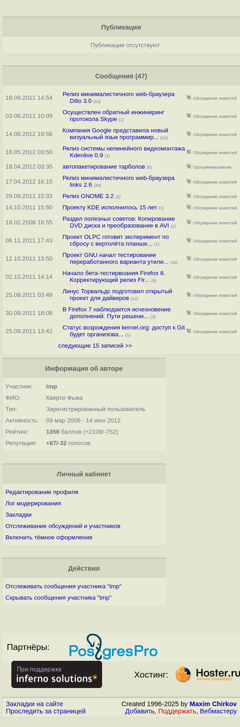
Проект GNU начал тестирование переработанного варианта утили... (116, 258)
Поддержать (177, 711)
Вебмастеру (218, 711)
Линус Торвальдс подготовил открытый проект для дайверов (117, 294)
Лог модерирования (33, 503)
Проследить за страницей (46, 711)
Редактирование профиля (41, 492)
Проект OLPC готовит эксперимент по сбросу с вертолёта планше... (116, 240)
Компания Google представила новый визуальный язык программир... (115, 134)
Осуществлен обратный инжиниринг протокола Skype (114, 115)
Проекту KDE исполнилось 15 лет (110, 207)
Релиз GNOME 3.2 (88, 196)
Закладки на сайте (34, 704)
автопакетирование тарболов (104, 166)
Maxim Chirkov (213, 704)
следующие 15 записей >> (95, 345)
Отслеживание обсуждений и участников (62, 526)
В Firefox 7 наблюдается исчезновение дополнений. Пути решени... (117, 313)
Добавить (140, 711)
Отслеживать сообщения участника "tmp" (63, 586)
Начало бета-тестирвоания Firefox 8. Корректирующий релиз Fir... (114, 276)
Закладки (18, 514)
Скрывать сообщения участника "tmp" (58, 597)
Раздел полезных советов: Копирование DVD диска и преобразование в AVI (119, 222)
